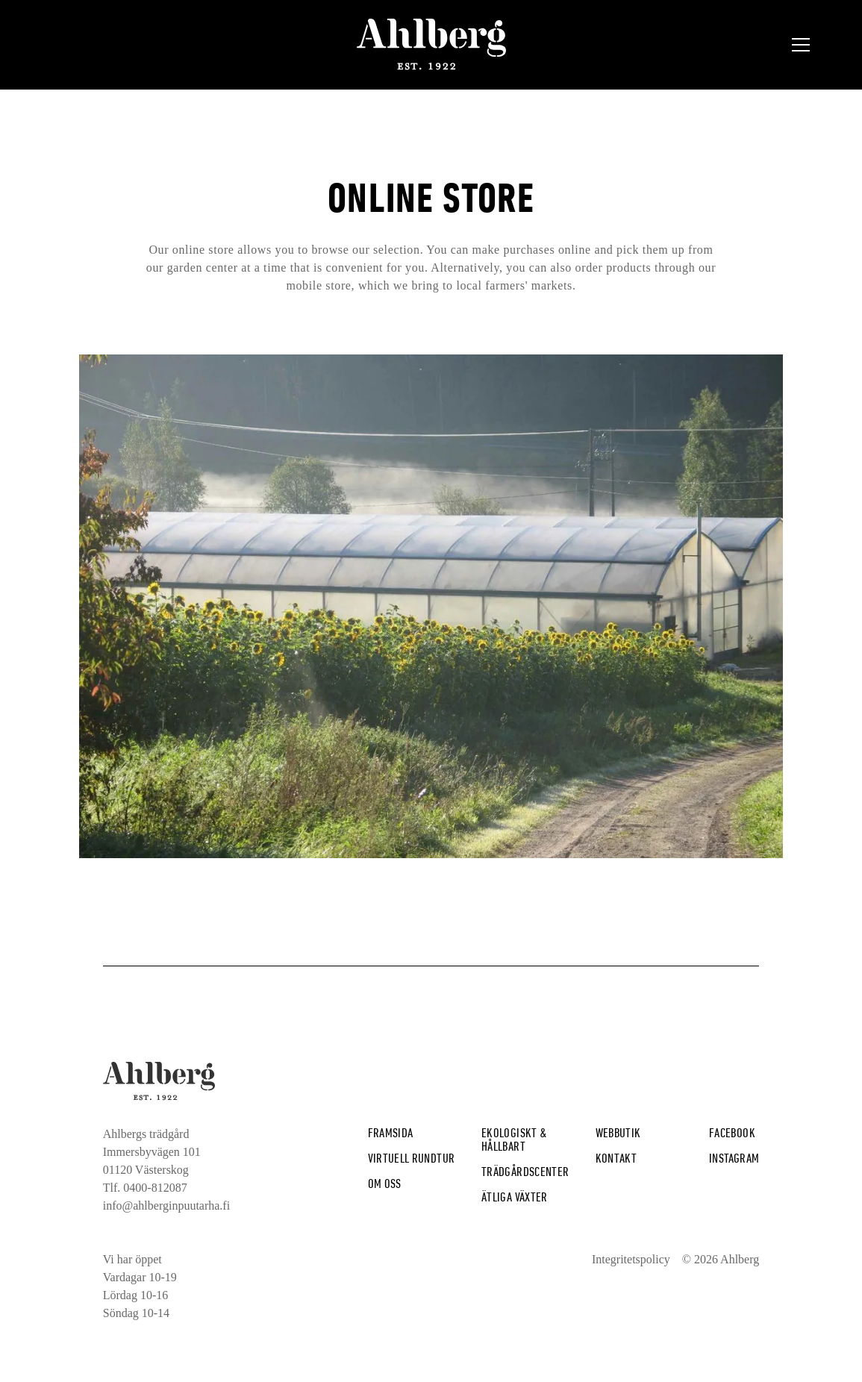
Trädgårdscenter (525, 1171)
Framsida (390, 1132)
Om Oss (385, 1183)
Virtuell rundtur (411, 1158)
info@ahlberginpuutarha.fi (166, 1205)
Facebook (732, 1132)
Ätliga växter (514, 1196)
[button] (801, 45)
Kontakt (616, 1158)
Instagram (734, 1158)
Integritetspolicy (631, 1259)
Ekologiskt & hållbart (514, 1139)
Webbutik (618, 1132)
